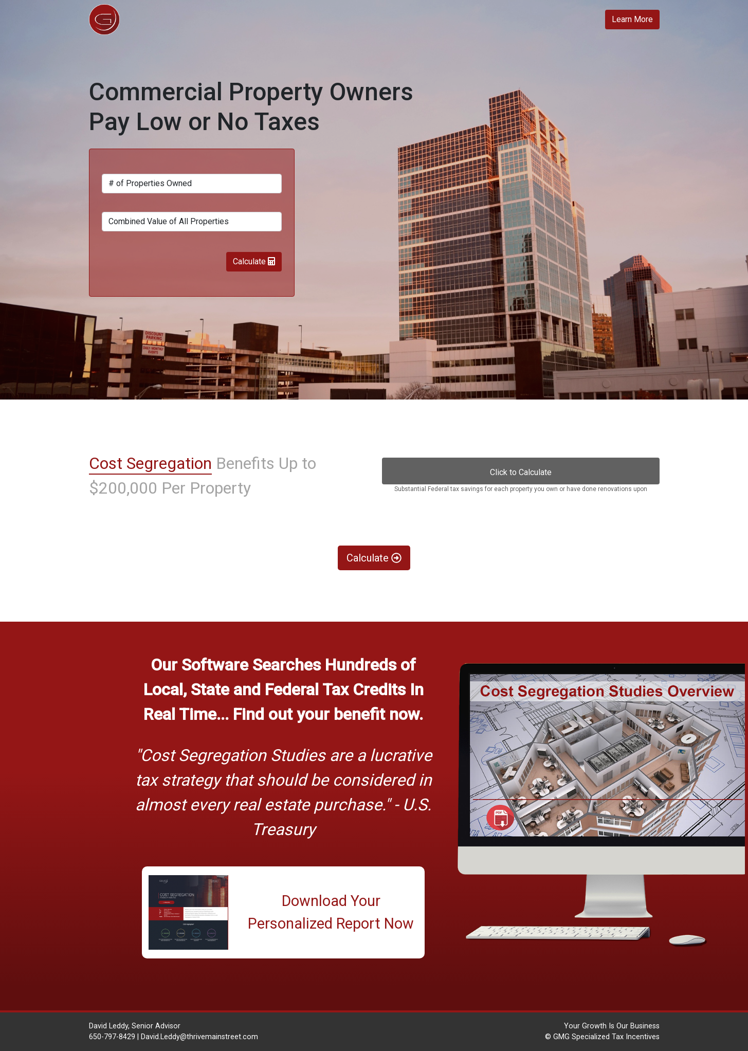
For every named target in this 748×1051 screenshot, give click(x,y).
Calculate (254, 261)
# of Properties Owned (150, 183)
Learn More (632, 19)
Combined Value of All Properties (168, 221)
